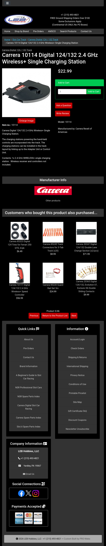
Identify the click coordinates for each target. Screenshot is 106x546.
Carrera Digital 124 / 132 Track (43, 39)
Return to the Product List (55, 315)
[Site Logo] (19, 18)
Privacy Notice (77, 375)
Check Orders (77, 348)
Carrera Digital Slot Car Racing (28, 407)
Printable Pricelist (77, 393)
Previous (34, 315)
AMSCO (52, 31)
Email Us (28, 474)
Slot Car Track (19, 39)
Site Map (77, 402)
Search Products (68, 31)
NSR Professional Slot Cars (28, 387)
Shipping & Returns (77, 357)
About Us (28, 339)
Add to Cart (93, 91)
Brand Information (29, 366)
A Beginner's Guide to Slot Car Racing (28, 377)
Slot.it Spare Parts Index (28, 426)
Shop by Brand (22, 31)
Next (74, 315)
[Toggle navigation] (7, 3)
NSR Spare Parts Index (29, 396)
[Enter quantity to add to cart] (72, 91)
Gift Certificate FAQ (77, 411)
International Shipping (77, 366)
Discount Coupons (77, 420)
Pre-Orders (38, 31)
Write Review (62, 113)
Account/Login (77, 339)
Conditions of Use (77, 384)
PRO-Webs (85, 538)
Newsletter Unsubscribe (77, 429)
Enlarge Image (26, 120)
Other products (53, 200)
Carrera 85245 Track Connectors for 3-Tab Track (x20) (53, 247)
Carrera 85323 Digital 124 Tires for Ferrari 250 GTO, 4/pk (19, 244)
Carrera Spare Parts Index (28, 417)
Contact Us (86, 31)
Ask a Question (63, 105)
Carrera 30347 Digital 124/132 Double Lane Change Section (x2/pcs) (86, 247)
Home (7, 31)
